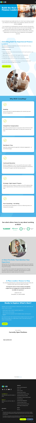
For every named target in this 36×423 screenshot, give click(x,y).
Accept (23, 419)
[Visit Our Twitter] (5, 389)
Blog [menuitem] (2, 410)
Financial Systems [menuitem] (20, 398)
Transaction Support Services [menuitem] (22, 402)
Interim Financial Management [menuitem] (22, 387)
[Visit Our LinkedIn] (3, 389)
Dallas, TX (3, 399)
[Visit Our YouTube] (9, 389)
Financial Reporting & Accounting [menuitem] (22, 395)
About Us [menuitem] (18, 409)
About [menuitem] (18, 407)
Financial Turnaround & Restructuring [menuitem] (23, 403)
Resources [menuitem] (4, 408)
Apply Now (5, 323)
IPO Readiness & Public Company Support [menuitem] (24, 397)
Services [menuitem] (19, 385)
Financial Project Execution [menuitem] (21, 392)
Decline (30, 419)
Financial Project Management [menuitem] (22, 400)
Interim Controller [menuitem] (20, 390)
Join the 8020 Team (6, 66)
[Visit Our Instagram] (7, 389)
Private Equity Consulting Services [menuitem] (22, 405)
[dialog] (18, 415)
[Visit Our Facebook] (11, 389)
